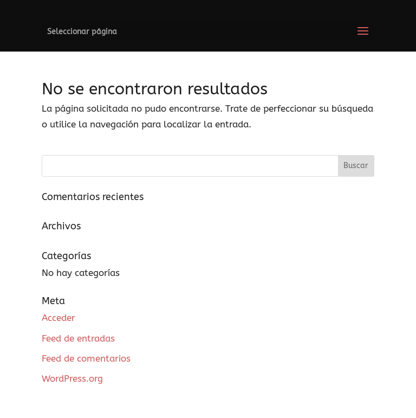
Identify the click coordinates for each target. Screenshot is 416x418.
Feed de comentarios (86, 358)
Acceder (58, 317)
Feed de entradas (78, 338)
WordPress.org (72, 378)
